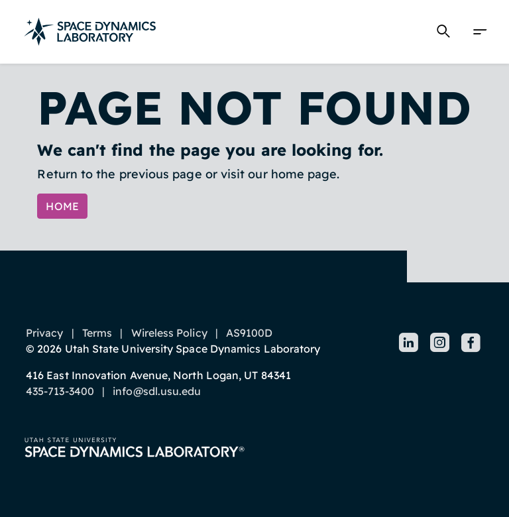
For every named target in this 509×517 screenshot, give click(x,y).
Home (62, 206)
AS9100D (249, 332)
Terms (97, 332)
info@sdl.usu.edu (157, 391)
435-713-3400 (60, 391)
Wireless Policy (169, 332)
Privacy (45, 332)
